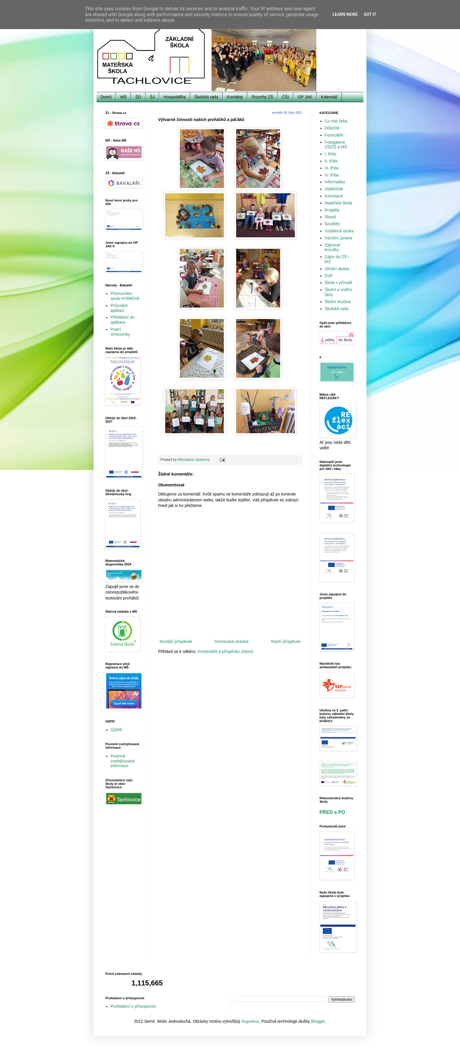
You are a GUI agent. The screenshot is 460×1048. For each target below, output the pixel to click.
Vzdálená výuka (339, 231)
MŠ (123, 97)
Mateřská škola (338, 203)
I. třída (330, 154)
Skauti (330, 216)
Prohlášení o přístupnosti (133, 1006)
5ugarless (250, 1021)
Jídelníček (334, 189)
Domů (106, 97)
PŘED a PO (332, 812)
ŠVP (329, 275)
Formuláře (334, 135)
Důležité (332, 128)
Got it (369, 14)
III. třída (332, 168)
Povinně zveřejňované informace (123, 761)
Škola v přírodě (338, 282)
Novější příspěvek (176, 641)
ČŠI (285, 97)
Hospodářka (174, 97)
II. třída (331, 161)
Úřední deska (337, 268)
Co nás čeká (336, 121)
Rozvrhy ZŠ (262, 97)
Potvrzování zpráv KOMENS (125, 296)
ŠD (138, 97)
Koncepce (334, 196)
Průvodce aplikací (119, 308)
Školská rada (206, 97)
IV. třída (332, 175)
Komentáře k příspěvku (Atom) (225, 651)
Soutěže (332, 223)
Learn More (345, 14)
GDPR (116, 730)
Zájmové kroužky (333, 247)
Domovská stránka (231, 641)
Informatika (335, 181)
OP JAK (305, 97)
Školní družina (338, 301)
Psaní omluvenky (120, 332)
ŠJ (152, 97)
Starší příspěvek (285, 641)
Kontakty (235, 97)
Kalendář (329, 97)
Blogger (318, 1021)
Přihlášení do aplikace (123, 320)
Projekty (332, 210)
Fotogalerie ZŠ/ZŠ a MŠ (336, 145)
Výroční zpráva (338, 238)
